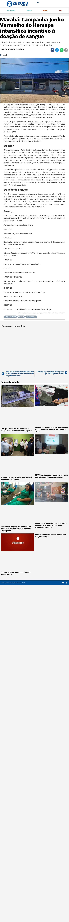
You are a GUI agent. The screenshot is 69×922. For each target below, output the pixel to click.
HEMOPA (21, 317)
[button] (52, 50)
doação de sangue (10, 317)
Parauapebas (11, 10)
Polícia (45, 10)
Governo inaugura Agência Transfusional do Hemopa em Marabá (16, 478)
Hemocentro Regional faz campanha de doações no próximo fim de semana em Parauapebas (16, 529)
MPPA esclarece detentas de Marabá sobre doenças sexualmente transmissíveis (51, 476)
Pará (60, 10)
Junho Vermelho (31, 317)
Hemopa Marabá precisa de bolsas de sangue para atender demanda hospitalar (16, 430)
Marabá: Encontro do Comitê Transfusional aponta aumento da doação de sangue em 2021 (51, 429)
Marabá (29, 10)
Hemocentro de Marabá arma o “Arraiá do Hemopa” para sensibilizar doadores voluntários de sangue (51, 525)
